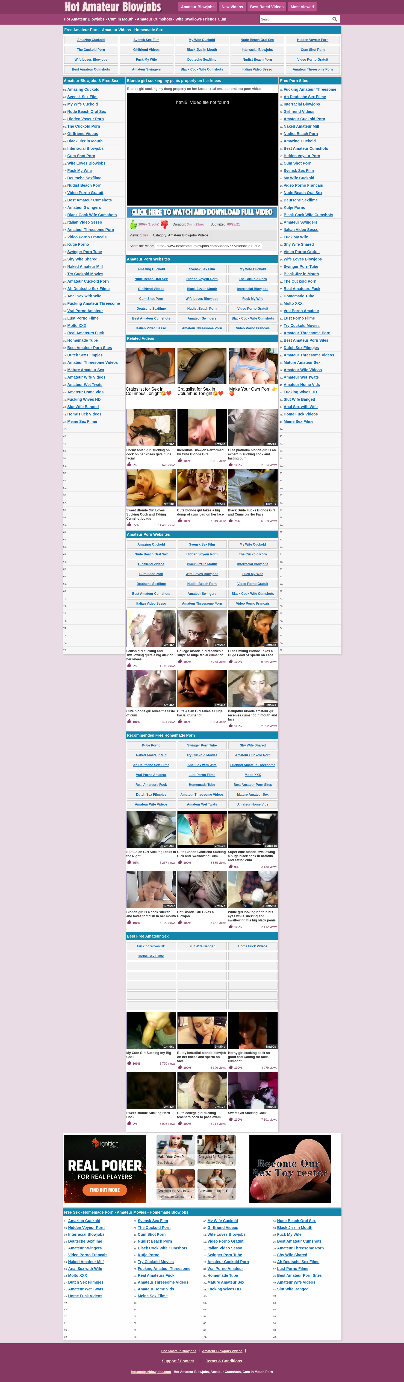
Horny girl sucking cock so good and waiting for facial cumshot (249, 1057)
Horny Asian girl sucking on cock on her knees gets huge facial (149, 454)
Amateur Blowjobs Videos (188, 235)
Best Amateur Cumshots (91, 69)
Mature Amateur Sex (85, 370)
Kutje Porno (78, 244)
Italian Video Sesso (257, 69)
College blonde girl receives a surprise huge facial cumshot (200, 653)
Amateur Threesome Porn (313, 69)
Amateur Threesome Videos (92, 362)
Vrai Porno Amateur (85, 311)
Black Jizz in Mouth (202, 50)
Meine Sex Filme (82, 421)
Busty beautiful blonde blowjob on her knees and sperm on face (201, 1057)
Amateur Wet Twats (85, 384)
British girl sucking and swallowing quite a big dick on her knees (150, 655)
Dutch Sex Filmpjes (85, 355)
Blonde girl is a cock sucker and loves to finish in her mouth (151, 914)
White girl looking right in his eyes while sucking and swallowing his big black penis (252, 916)
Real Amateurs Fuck (85, 333)
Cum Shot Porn (313, 50)
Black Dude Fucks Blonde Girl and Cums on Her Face (251, 512)
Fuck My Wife (146, 60)
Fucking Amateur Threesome (93, 303)
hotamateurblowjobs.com (151, 1372)
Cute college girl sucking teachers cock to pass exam (199, 1115)
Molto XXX (76, 325)
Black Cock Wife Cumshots (202, 69)
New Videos (232, 7)
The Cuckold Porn (91, 50)
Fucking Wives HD (84, 399)
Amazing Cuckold (91, 40)
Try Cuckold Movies (85, 274)
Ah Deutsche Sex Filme (88, 288)
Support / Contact (178, 1361)
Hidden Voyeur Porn (312, 40)
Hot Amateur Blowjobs (178, 1351)
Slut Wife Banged (83, 407)
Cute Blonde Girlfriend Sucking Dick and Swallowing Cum (201, 854)
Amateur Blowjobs (198, 7)
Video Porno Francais (87, 237)
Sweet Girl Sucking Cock (247, 1113)
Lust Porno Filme (83, 318)
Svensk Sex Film (147, 40)
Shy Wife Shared (82, 259)
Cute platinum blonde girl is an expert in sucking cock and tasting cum (252, 454)
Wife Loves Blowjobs (91, 60)
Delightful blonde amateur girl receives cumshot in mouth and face (252, 715)
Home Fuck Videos (84, 414)
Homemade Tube (82, 340)
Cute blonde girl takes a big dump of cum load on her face (200, 512)
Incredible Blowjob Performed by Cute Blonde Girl (200, 452)
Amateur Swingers (146, 69)
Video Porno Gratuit (312, 60)
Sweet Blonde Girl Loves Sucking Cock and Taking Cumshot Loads (146, 514)
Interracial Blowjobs (257, 50)
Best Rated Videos (267, 7)
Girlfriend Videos (146, 50)
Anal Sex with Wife (84, 296)
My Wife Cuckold (202, 40)
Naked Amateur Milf (85, 266)
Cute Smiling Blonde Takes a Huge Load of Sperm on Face (250, 653)
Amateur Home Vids (85, 392)
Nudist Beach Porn (257, 60)
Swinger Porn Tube (84, 252)
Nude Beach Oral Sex (257, 40)
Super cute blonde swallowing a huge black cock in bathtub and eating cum (251, 856)
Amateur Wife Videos (86, 377)
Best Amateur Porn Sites (89, 348)
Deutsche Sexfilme (202, 60)
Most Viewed (302, 7)
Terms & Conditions (224, 1361)
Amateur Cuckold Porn (88, 281)
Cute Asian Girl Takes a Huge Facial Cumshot (200, 713)
